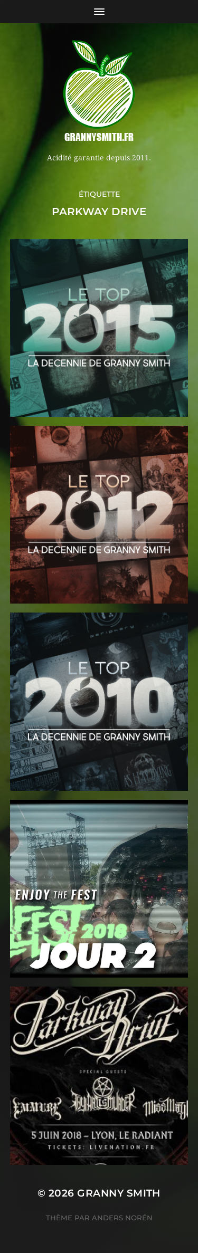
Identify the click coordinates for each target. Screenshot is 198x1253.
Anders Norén (122, 1217)
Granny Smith (119, 1193)
